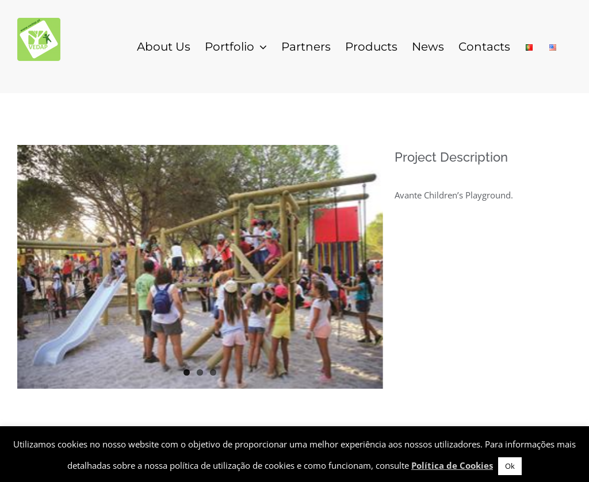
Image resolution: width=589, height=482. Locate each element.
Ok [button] (510, 466)
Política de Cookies (452, 465)
